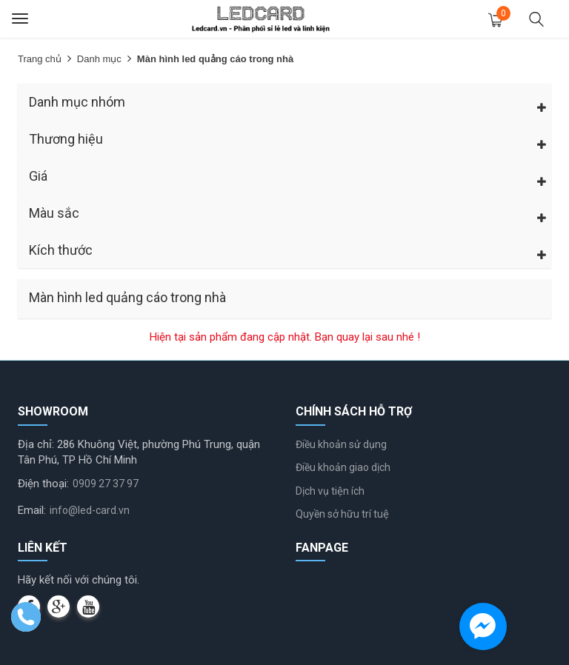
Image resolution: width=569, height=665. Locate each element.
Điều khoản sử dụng (341, 444)
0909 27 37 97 (106, 483)
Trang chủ (39, 58)
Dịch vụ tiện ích (330, 491)
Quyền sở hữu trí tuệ (342, 514)
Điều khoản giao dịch (343, 467)
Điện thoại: (43, 483)
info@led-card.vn (90, 510)
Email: (32, 510)
